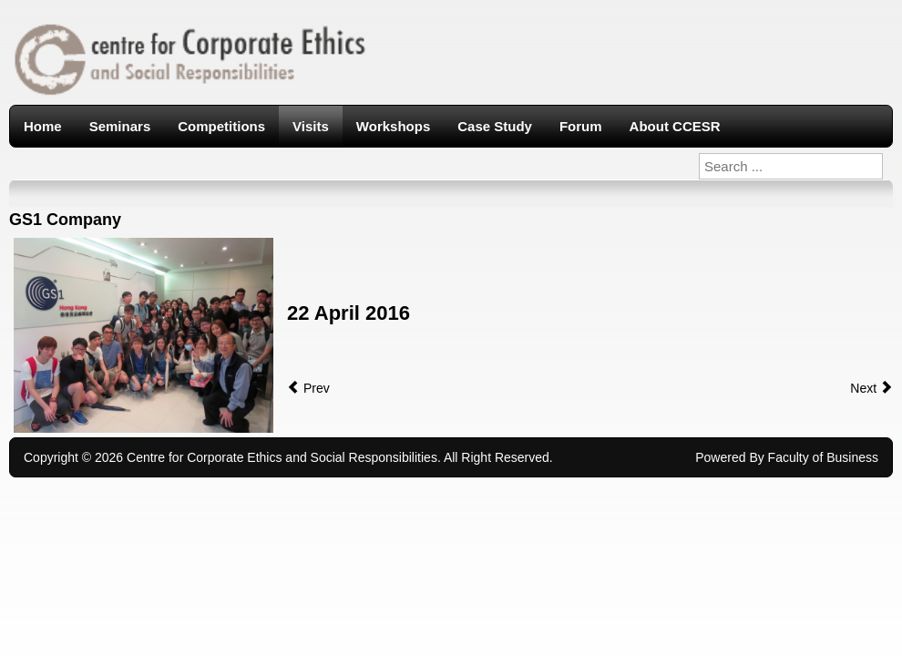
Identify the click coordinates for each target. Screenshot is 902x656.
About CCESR (675, 126)
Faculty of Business (823, 457)
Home (43, 126)
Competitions (221, 126)
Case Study (494, 126)
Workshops (393, 126)
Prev (308, 388)
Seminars (120, 126)
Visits (310, 126)
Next (871, 388)
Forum (580, 126)
